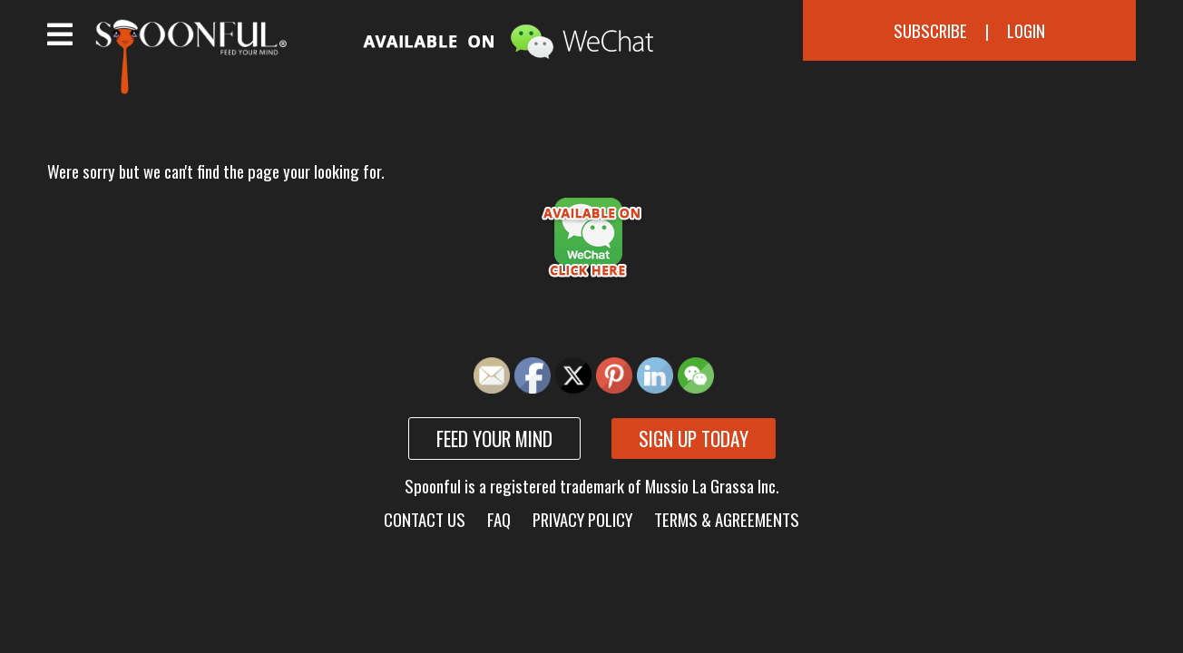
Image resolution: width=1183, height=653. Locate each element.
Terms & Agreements (726, 519)
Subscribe (930, 30)
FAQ (499, 519)
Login (1026, 30)
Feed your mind (494, 438)
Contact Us (424, 519)
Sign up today (693, 438)
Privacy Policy (582, 519)
